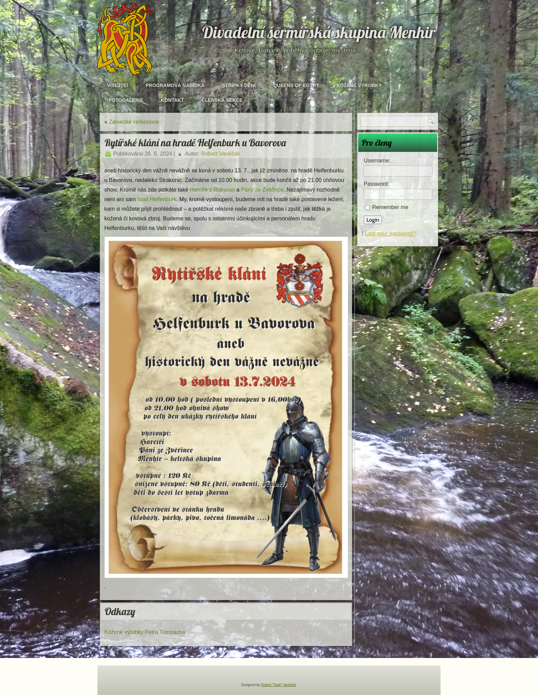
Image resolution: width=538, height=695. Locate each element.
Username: (377, 160)
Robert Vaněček (220, 154)
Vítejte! (117, 85)
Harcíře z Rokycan (212, 190)
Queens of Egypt (296, 85)
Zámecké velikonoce (134, 122)
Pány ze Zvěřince (262, 190)
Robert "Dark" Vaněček (278, 685)
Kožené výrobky (359, 85)
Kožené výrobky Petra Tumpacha (144, 632)
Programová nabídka (174, 85)
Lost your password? (390, 233)
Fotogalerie (126, 100)
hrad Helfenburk (156, 199)
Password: (376, 184)
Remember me (390, 207)
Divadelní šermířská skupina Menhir (319, 32)
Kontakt (172, 100)
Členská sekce (222, 100)
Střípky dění (239, 85)
